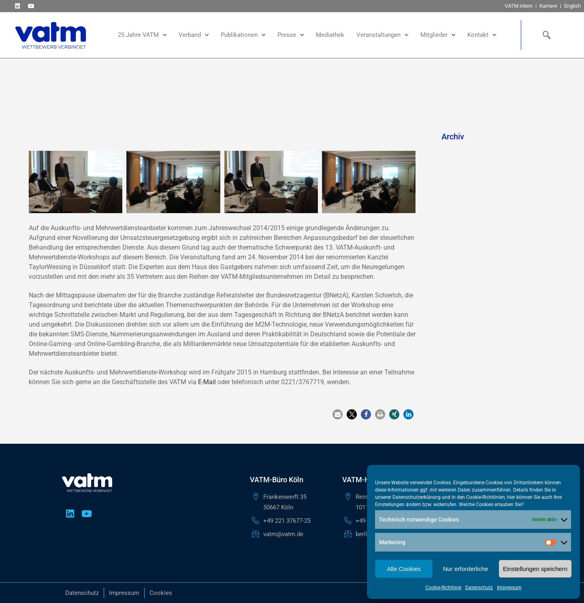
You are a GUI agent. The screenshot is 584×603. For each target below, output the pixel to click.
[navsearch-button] (545, 35)
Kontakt (481, 35)
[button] (337, 414)
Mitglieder (437, 35)
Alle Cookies (403, 568)
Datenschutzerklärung (416, 497)
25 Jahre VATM (142, 35)
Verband (194, 35)
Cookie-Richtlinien (485, 497)
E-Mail (207, 382)
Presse (290, 35)
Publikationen (243, 35)
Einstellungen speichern (535, 568)
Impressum (509, 587)
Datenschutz (479, 587)
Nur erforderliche (465, 568)
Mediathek (330, 34)
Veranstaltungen (382, 35)
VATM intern (519, 6)
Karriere (548, 6)
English (572, 6)
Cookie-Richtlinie (443, 587)
